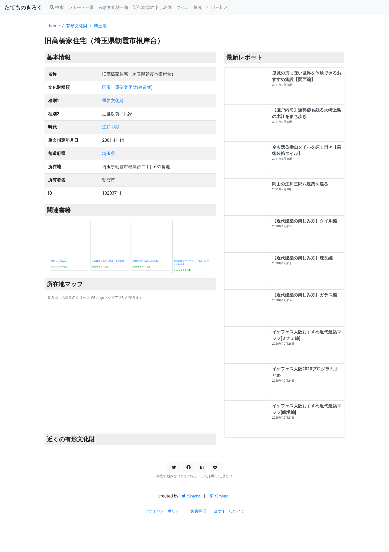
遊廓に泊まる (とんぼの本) (146, 261)
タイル (182, 7)
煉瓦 (197, 7)
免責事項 (198, 511)
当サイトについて (229, 511)
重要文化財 (113, 100)
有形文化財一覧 (113, 7)
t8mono (191, 496)
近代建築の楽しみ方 (152, 7)
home (54, 25)
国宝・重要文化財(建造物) (127, 87)
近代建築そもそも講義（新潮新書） (109, 261)
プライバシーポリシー (164, 511)
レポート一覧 (81, 7)
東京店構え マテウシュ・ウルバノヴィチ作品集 (191, 263)
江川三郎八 (217, 7)
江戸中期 (110, 127)
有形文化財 (77, 25)
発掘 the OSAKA (58, 261)
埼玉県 (100, 25)
